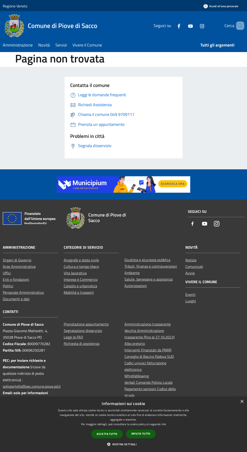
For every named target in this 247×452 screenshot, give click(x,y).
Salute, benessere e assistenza (148, 279)
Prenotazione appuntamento (86, 324)
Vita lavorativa (75, 273)
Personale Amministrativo (23, 292)
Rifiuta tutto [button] (140, 433)
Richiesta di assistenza (81, 343)
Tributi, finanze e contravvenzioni (150, 266)
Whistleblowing (136, 376)
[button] (123, 444)
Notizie (190, 260)
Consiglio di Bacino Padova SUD (149, 356)
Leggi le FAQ (73, 337)
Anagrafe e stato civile (81, 260)
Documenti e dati (16, 299)
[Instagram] (195, 25)
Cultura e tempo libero (81, 266)
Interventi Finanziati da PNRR (147, 350)
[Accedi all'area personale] (220, 6)
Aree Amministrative (19, 266)
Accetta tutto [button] (107, 434)
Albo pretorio (134, 343)
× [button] (242, 401)
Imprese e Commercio (81, 279)
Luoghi (190, 301)
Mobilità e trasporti (79, 292)
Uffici (7, 273)
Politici (8, 286)
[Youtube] (183, 25)
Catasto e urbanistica (80, 286)
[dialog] (123, 424)
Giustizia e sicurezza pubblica (147, 260)
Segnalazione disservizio (83, 330)
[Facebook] (172, 25)
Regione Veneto (15, 6)
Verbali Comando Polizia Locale (148, 382)
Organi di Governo (17, 260)
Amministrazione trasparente (147, 324)
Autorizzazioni (135, 285)
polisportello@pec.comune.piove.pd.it (32, 386)
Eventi (190, 294)
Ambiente (132, 273)
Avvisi (190, 273)
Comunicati (194, 266)
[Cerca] (238, 25)
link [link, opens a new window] (164, 424)
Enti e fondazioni (16, 279)
